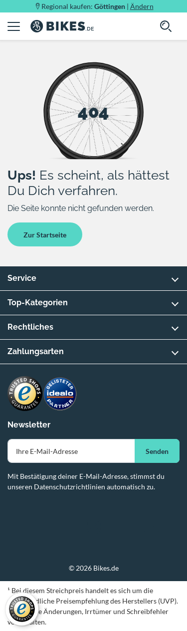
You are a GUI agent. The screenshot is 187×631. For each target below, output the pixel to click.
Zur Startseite (44, 234)
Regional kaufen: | (97, 6)
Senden (157, 451)
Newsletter (28, 424)
